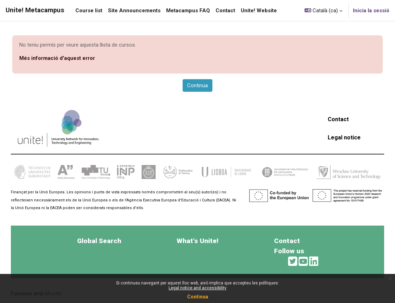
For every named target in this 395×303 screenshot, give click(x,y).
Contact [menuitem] (225, 10)
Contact (338, 119)
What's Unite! (197, 241)
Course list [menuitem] (88, 10)
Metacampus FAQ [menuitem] (188, 10)
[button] (323, 10)
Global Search (99, 241)
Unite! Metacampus (35, 10)
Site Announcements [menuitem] (134, 10)
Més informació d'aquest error (57, 58)
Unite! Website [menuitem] (259, 10)
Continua (197, 296)
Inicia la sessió (371, 10)
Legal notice (344, 137)
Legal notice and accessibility (197, 287)
